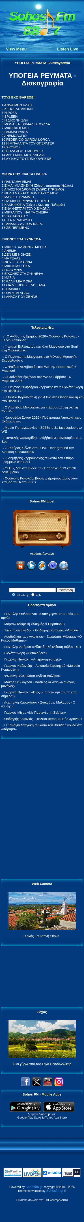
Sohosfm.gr (34, 1187)
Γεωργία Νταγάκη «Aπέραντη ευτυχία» (33, 659)
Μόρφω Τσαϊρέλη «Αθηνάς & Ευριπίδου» (34, 624)
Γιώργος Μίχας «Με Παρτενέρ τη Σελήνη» (35, 712)
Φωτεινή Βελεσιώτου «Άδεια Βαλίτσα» (32, 676)
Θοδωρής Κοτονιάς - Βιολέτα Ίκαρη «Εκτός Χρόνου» (43, 719)
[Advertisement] (42, 809)
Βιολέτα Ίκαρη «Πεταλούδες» (25, 653)
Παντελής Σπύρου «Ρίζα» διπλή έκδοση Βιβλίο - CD (42, 647)
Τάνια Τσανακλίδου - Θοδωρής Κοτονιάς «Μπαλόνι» (42, 630)
